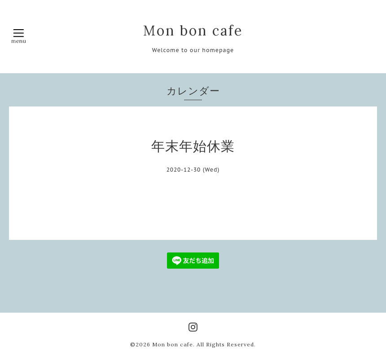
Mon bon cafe (193, 30)
